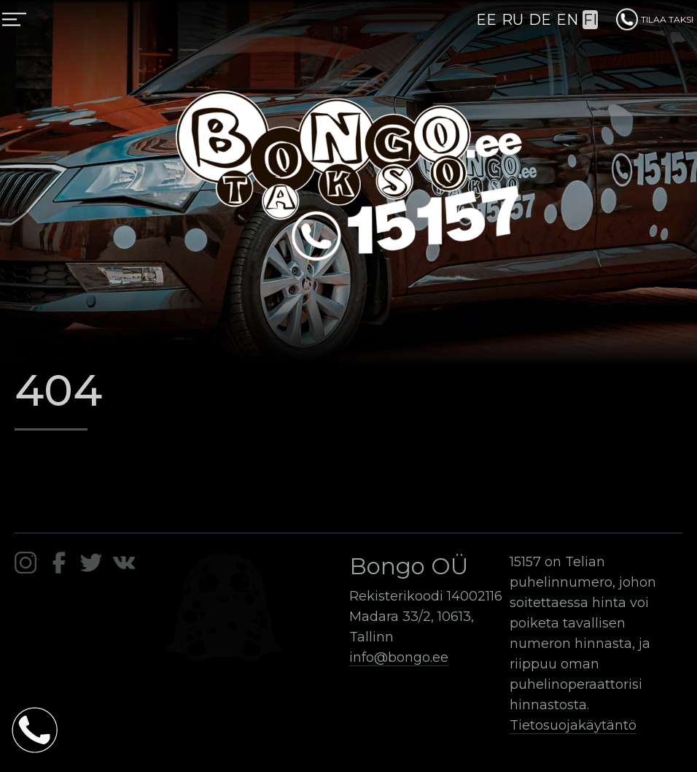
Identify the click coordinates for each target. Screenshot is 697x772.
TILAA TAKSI (654, 19)
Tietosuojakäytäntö (573, 725)
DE (540, 19)
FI (590, 19)
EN (567, 19)
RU (512, 19)
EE (486, 19)
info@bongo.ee (398, 657)
